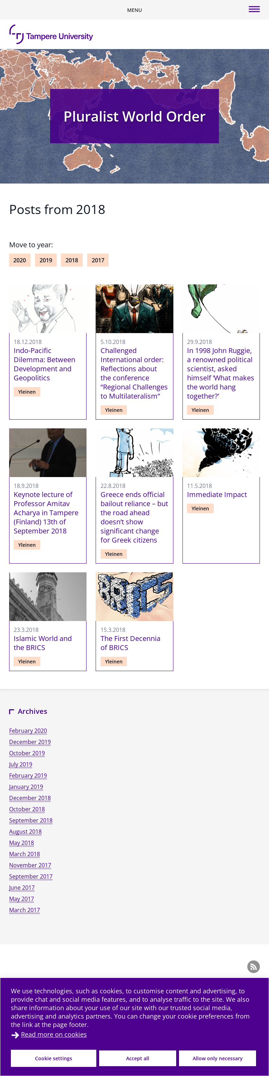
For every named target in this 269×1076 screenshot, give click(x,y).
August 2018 (25, 831)
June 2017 (22, 887)
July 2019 (20, 764)
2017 (98, 260)
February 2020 (28, 730)
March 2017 (24, 910)
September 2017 (31, 876)
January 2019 (26, 787)
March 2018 (24, 854)
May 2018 (21, 843)
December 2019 (30, 742)
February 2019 (28, 775)
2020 (19, 260)
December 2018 (30, 798)
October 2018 (27, 809)
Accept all (137, 1058)
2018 (71, 260)
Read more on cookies (54, 1034)
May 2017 (21, 899)
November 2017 (30, 865)
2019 (46, 260)
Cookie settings (53, 1058)
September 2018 (31, 820)
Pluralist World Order (134, 116)
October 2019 (27, 753)
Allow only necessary (218, 1058)
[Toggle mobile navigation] (134, 10)
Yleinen (27, 391)
